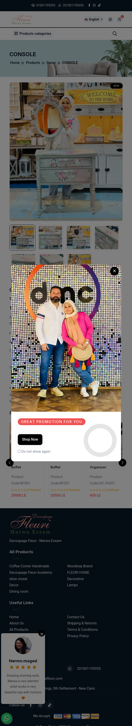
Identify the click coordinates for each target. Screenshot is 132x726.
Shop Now (30, 439)
